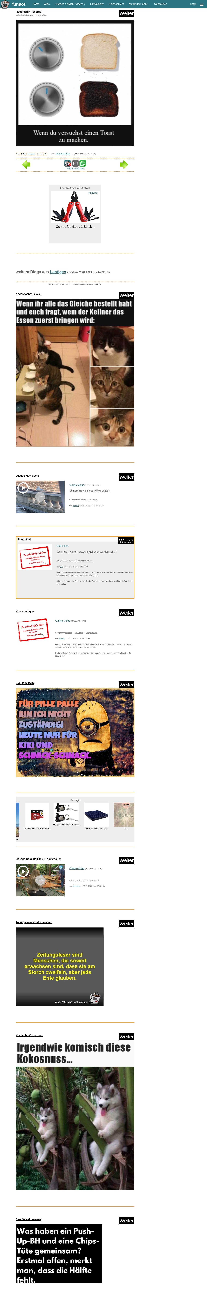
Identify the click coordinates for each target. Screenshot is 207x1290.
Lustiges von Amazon (84, 561)
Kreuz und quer (25, 611)
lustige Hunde (91, 633)
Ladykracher (94, 880)
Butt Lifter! (24, 539)
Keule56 (76, 886)
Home (36, 4)
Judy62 (76, 506)
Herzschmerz (116, 4)
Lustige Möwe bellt (27, 475)
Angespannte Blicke (28, 294)
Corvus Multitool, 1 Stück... (75, 226)
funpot (18, 4)
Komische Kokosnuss (29, 1035)
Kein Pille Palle (25, 683)
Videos (79, 4)
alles (47, 4)
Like (18, 154)
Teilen (23, 154)
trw (61, 567)
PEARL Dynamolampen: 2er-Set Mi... (89, 824)
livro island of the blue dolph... (30, 839)
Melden (39, 154)
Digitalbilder (97, 4)
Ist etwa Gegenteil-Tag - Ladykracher (38, 859)
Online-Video (76, 485)
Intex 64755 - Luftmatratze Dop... (119, 828)
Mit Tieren (93, 500)
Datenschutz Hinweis (75, 168)
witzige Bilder (41, 15)
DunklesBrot (63, 153)
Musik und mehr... (139, 4)
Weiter (127, 13)
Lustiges (59, 4)
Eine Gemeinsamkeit (28, 1219)
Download (31, 154)
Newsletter (160, 4)
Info (45, 154)
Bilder (69, 4)
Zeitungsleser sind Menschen (34, 922)
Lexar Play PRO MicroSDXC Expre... (60, 828)
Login (193, 4)
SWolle (62, 638)
